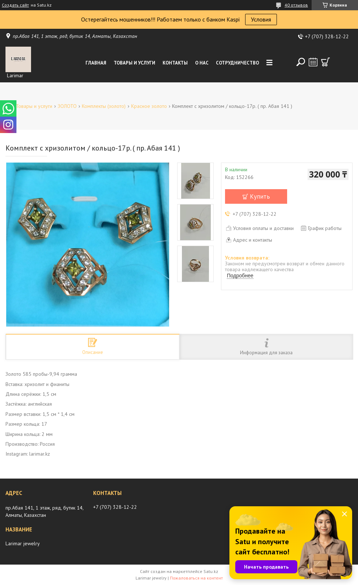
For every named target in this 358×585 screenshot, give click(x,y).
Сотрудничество (237, 63)
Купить (260, 196)
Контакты (175, 63)
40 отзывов (296, 5)
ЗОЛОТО (67, 106)
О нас (202, 63)
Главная (95, 63)
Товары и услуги (134, 63)
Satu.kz (210, 571)
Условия (261, 19)
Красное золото (149, 106)
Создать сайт (15, 5)
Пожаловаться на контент (196, 578)
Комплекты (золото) (104, 106)
